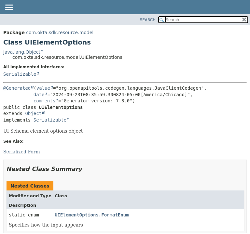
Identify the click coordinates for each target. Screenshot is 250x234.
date (39, 94)
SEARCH (148, 20)
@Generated (17, 88)
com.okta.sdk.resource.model (59, 32)
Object (33, 113)
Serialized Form (21, 151)
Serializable (19, 74)
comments (44, 100)
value (43, 88)
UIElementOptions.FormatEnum (92, 214)
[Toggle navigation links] (8, 7)
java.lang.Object (21, 52)
